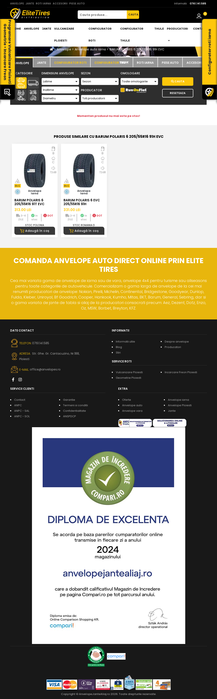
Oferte (126, 400)
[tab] (21, 62)
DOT (48, 215)
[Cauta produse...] (102, 14)
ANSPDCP (69, 416)
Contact (200, 28)
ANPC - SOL (22, 416)
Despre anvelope (177, 342)
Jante (46, 28)
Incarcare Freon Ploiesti (181, 372)
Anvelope (31, 28)
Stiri (118, 353)
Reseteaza (177, 93)
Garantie (69, 400)
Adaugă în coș (34, 231)
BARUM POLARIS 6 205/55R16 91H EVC (137, 49)
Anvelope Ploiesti (180, 405)
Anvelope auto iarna (90, 49)
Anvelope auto (132, 405)
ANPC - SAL (21, 411)
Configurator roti (100, 34)
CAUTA (133, 14)
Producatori (173, 347)
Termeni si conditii (75, 405)
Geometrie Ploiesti (128, 378)
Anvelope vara (132, 411)
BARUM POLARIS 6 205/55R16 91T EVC (29, 202)
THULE (159, 28)
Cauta (177, 81)
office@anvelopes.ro (45, 369)
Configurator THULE (131, 34)
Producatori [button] (177, 34)
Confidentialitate (74, 411)
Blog (119, 347)
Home (16, 28)
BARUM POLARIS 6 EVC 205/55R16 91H (82, 202)
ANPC (18, 405)
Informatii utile (125, 342)
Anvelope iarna (178, 400)
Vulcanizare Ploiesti (64, 34)
